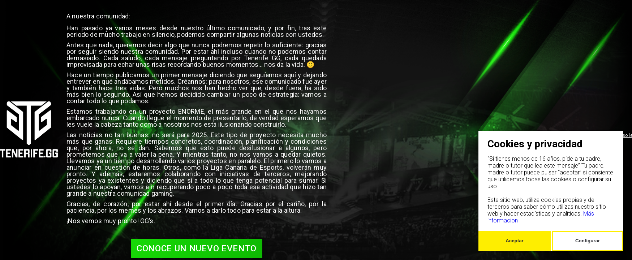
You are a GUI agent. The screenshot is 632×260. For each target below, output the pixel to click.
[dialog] (550, 191)
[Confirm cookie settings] (514, 241)
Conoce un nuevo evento (196, 248)
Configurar (587, 240)
